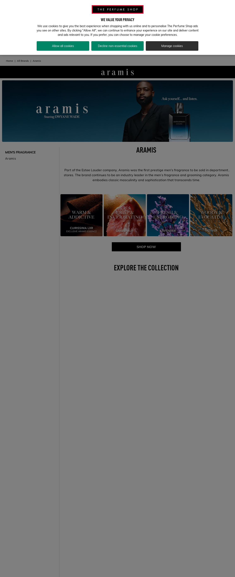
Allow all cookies (63, 44)
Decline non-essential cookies (117, 44)
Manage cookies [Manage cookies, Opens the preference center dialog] (172, 44)
